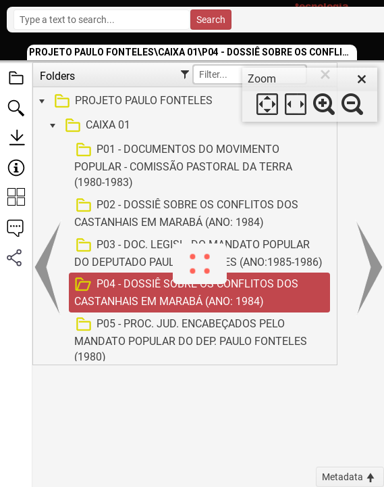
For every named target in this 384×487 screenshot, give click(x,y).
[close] (362, 79)
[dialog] (309, 95)
